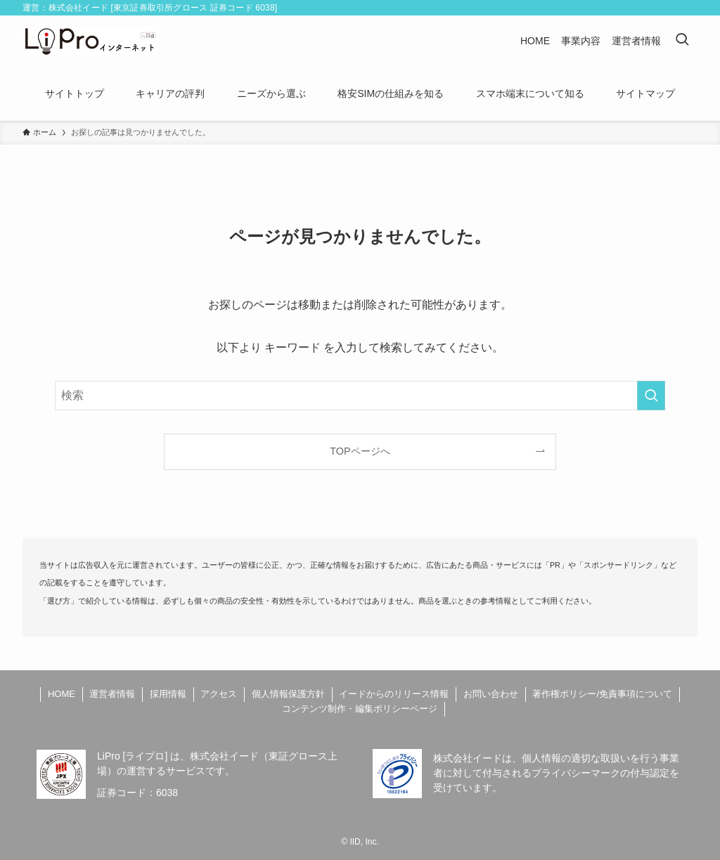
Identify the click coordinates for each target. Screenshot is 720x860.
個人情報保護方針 (288, 694)
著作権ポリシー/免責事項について (602, 694)
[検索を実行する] (651, 395)
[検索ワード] (360, 395)
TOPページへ (360, 451)
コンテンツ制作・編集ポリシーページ (359, 708)
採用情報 (168, 694)
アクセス (218, 694)
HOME (61, 694)
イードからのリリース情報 (394, 694)
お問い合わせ (490, 694)
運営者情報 (112, 694)
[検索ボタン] (682, 40)
